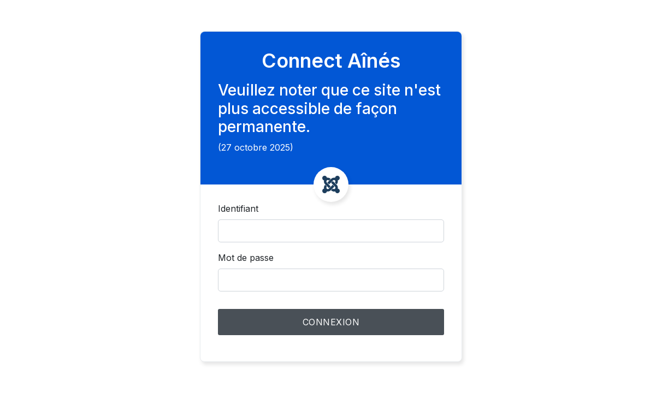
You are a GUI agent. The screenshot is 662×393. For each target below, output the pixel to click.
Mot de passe (246, 257)
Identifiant (238, 208)
